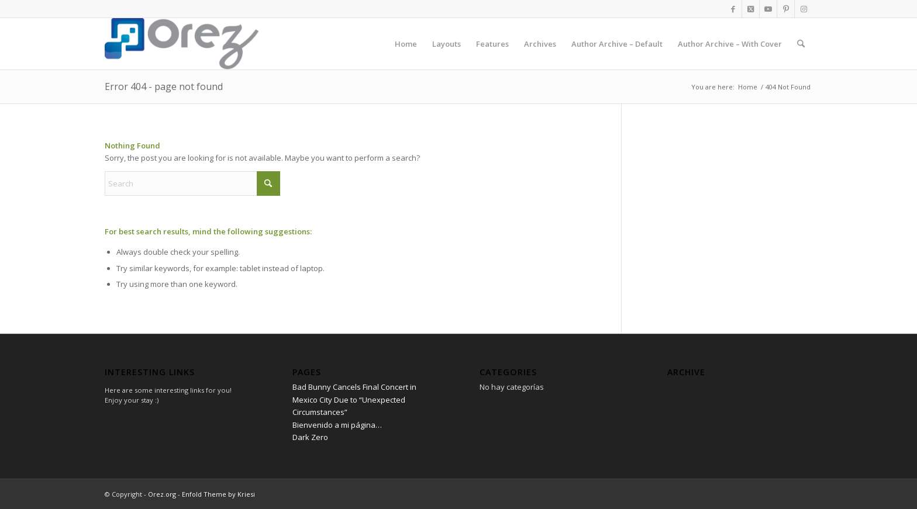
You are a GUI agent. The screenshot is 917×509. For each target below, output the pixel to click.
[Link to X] (750, 9)
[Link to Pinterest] (785, 9)
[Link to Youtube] (768, 9)
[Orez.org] (105, 44)
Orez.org (162, 494)
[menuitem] (406, 44)
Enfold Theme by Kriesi (218, 494)
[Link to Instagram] (803, 9)
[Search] (801, 44)
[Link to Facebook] (733, 9)
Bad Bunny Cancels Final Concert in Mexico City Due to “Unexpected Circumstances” (354, 399)
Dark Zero (310, 437)
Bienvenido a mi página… (337, 425)
